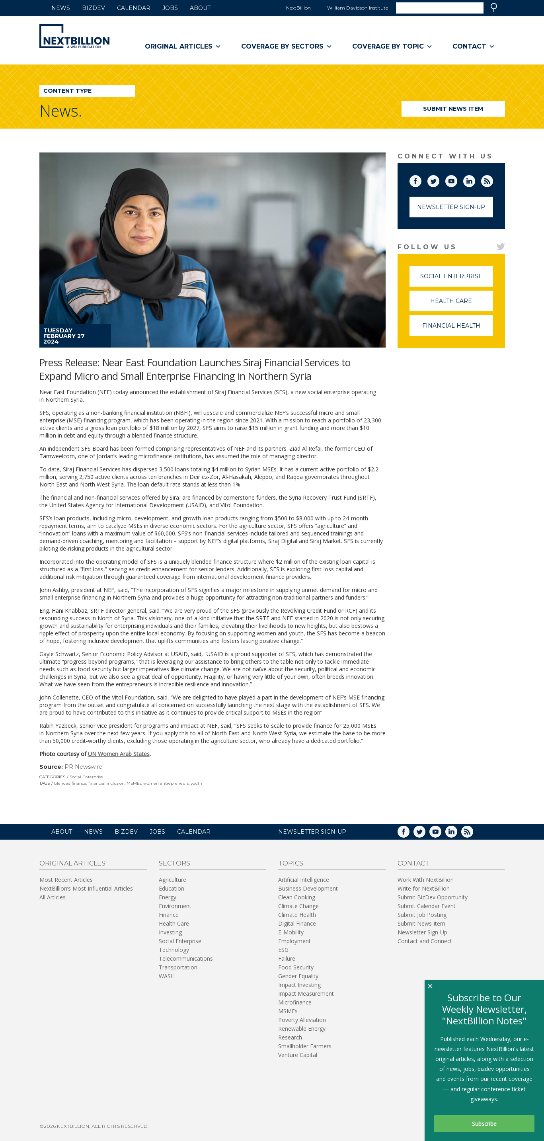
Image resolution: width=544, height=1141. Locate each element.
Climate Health (297, 914)
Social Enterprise (86, 777)
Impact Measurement (306, 993)
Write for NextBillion (424, 888)
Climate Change (298, 906)
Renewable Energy (302, 1028)
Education (171, 888)
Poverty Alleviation (302, 1020)
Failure (286, 958)
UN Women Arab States (119, 754)
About (200, 8)
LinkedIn (474, 179)
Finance (169, 914)
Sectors (174, 863)
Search (494, 7)
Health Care (461, 304)
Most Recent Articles (66, 879)
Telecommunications (186, 958)
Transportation (178, 967)
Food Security (296, 967)
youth (196, 783)
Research (290, 1037)
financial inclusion (106, 783)
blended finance (70, 783)
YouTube (456, 179)
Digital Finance (297, 923)
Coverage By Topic (392, 46)
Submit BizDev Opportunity (433, 897)
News (60, 8)
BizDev (93, 8)
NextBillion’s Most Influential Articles (86, 888)
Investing (170, 932)
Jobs (170, 8)
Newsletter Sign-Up (451, 207)
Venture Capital (297, 1055)
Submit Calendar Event (427, 906)
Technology (174, 949)
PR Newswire (83, 766)
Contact (473, 46)
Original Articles (183, 46)
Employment (294, 941)
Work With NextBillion (426, 879)
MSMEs (134, 783)
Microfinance (295, 1002)
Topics (290, 863)
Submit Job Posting (422, 914)
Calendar (133, 8)
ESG (283, 949)
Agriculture (172, 879)
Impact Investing (299, 985)
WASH (167, 976)
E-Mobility (291, 932)
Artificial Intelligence (303, 879)
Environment (175, 906)
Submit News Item (453, 108)
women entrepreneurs (166, 783)
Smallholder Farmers (304, 1046)
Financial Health (457, 329)
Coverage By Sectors (286, 46)
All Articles (52, 897)
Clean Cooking (296, 897)
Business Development (308, 888)
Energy (167, 897)
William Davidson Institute (357, 8)
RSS (492, 179)
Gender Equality (298, 976)
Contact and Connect (425, 941)
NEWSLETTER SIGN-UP (312, 831)
